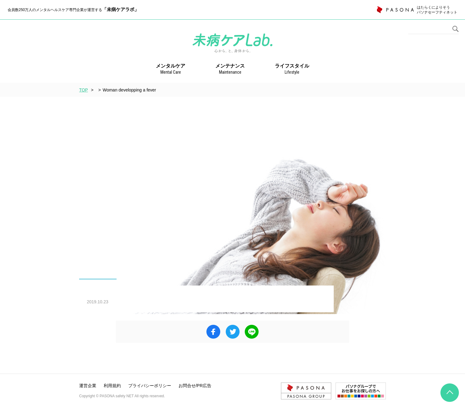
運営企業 (87, 385)
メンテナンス (230, 69)
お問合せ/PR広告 (195, 385)
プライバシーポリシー (149, 385)
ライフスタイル (292, 69)
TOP (83, 89)
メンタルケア (170, 69)
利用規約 (112, 385)
